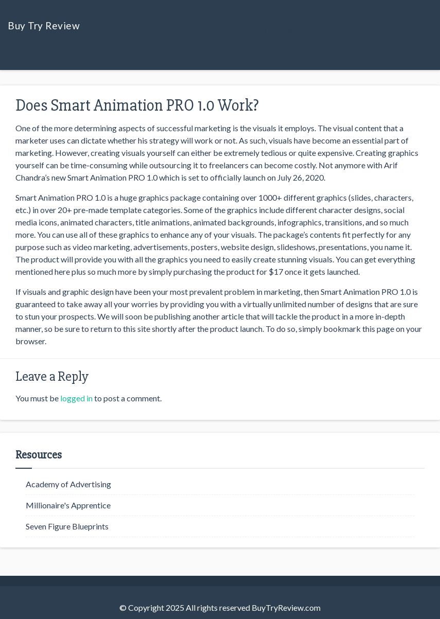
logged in (76, 398)
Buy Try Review (44, 25)
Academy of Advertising (68, 484)
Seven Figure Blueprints (67, 526)
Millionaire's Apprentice (68, 505)
